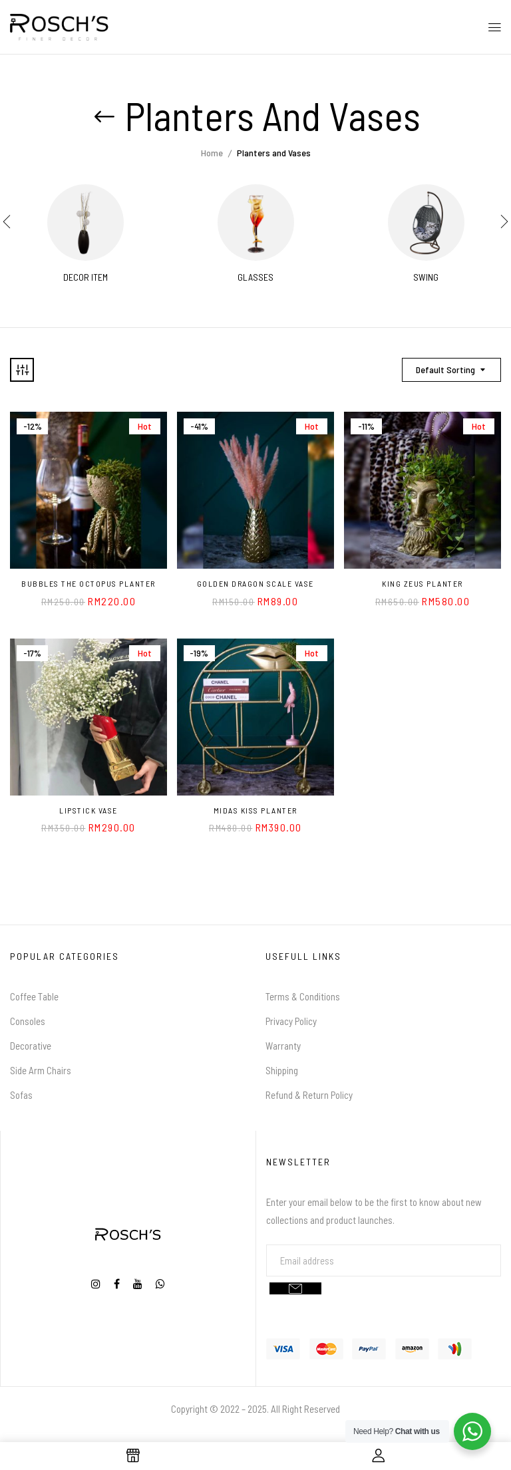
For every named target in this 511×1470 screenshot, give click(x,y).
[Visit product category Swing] (426, 222)
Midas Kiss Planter (255, 810)
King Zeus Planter (422, 583)
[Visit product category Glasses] (256, 222)
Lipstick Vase (88, 810)
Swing (425, 277)
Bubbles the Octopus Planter (88, 583)
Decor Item (85, 277)
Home (212, 152)
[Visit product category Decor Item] (85, 222)
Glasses (255, 277)
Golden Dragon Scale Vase (255, 583)
